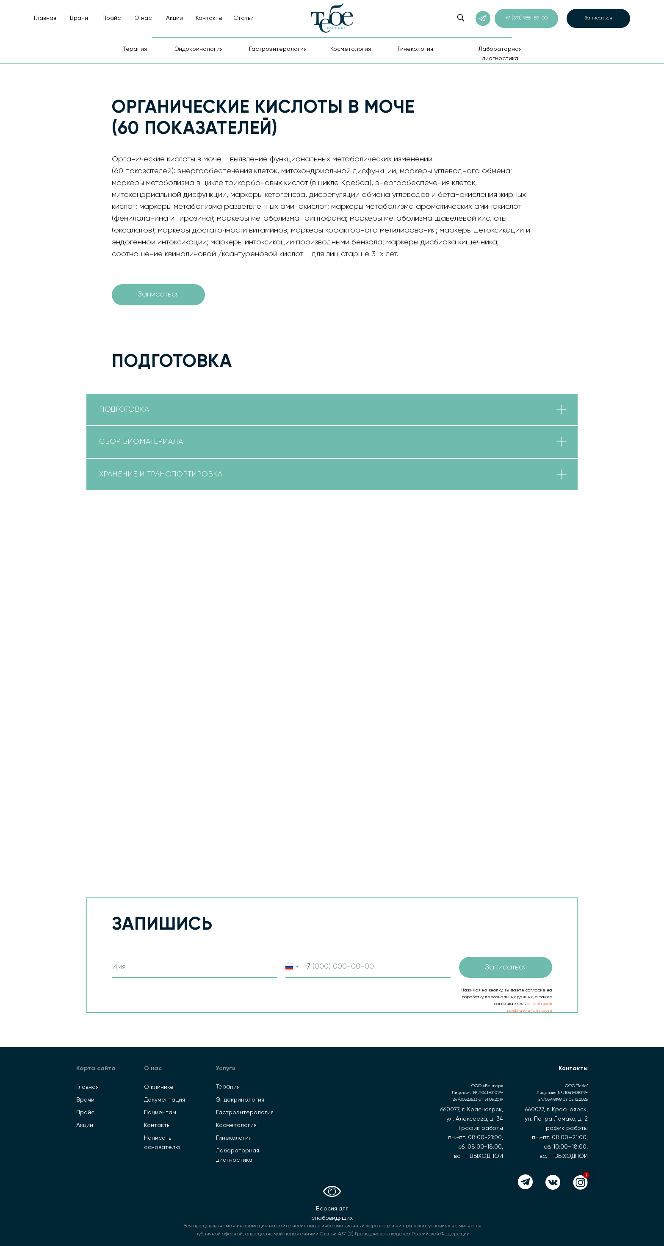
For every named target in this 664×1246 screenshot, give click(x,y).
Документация (164, 1100)
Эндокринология (240, 1100)
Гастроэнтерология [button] (278, 49)
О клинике (159, 1087)
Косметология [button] (350, 49)
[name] (194, 967)
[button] (598, 18)
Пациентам (160, 1113)
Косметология (236, 1125)
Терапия (228, 1087)
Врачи (79, 18)
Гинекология (234, 1138)
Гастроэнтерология (245, 1113)
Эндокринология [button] (198, 49)
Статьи (243, 18)
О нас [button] (143, 18)
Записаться (506, 967)
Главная (45, 18)
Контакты (209, 18)
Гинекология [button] (415, 49)
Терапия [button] (135, 49)
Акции (174, 18)
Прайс (111, 18)
